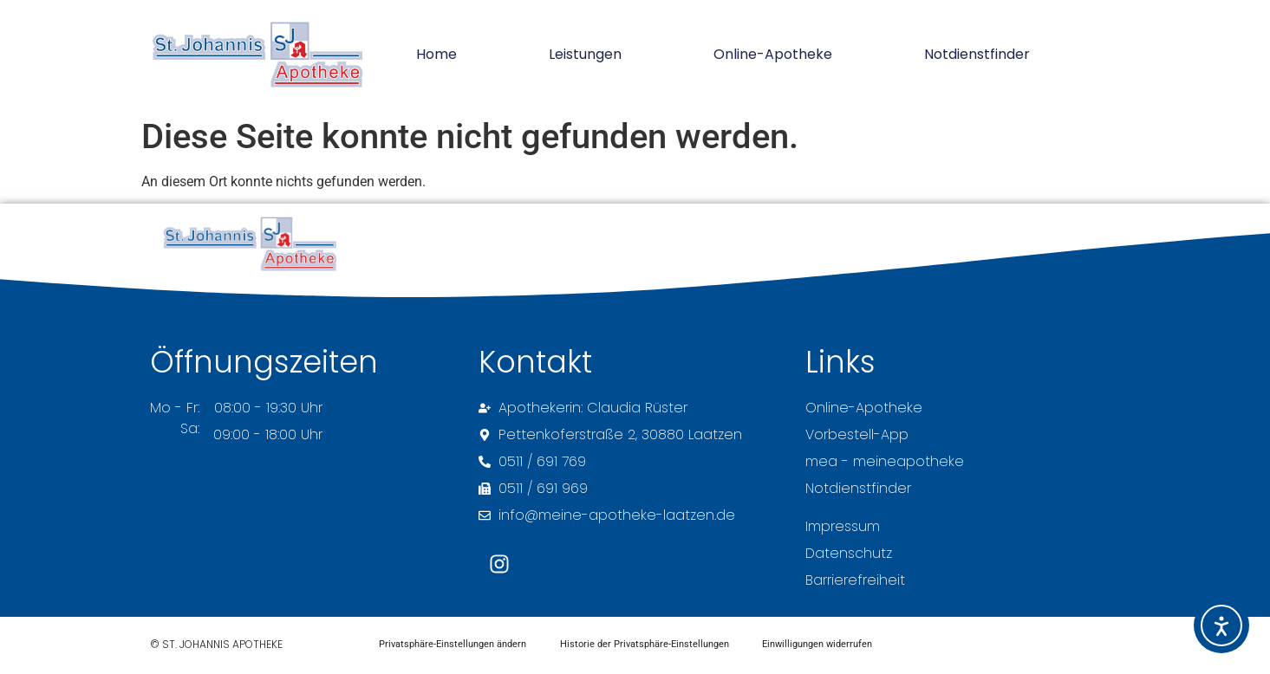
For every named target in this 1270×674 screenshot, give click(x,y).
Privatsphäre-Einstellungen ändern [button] (452, 645)
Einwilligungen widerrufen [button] (820, 645)
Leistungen (585, 54)
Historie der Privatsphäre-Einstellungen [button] (645, 645)
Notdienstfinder (977, 54)
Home (436, 54)
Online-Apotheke (772, 54)
